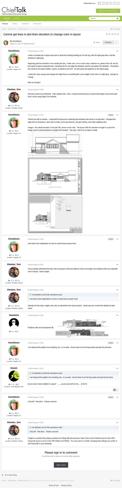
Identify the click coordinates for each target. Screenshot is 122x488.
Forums (5, 24)
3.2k (11, 67)
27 (17, 331)
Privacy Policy (66, 485)
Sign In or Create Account (108, 11)
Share (96, 42)
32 (17, 67)
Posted (36, 51)
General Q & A (29, 44)
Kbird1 (13, 368)
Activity (16, 18)
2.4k (11, 331)
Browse (7, 19)
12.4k (11, 106)
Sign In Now (60, 465)
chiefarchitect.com (89, 3)
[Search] (102, 18)
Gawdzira (14, 315)
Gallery (14, 24)
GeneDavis (17, 41)
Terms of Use (54, 485)
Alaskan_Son (14, 89)
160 (17, 106)
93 (17, 384)
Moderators (37, 24)
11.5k (11, 384)
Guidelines (25, 24)
